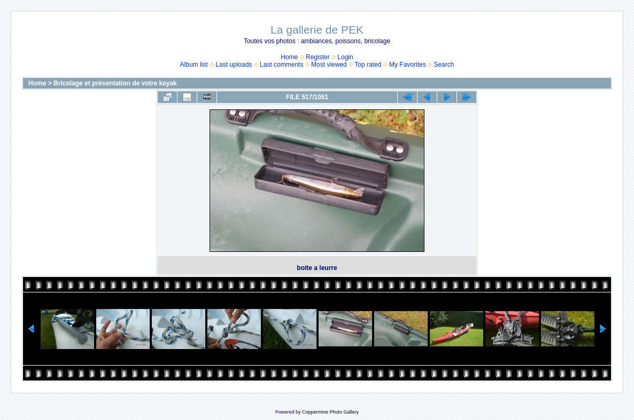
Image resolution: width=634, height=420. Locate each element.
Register (318, 57)
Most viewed (329, 64)
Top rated (367, 64)
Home (289, 57)
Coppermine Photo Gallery (330, 412)
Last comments (281, 64)
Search (444, 64)
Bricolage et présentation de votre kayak (115, 83)
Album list (194, 64)
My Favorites (407, 64)
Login (345, 57)
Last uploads (233, 64)
